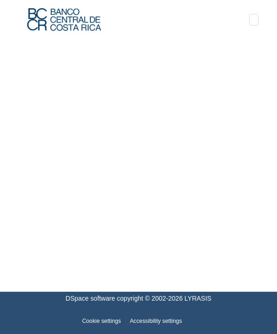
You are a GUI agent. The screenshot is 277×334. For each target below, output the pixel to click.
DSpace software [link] (90, 298)
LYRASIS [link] (198, 298)
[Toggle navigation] (253, 19)
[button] (64, 19)
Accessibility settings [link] (156, 321)
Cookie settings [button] (101, 321)
